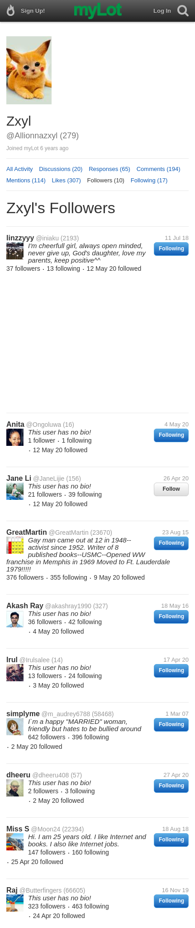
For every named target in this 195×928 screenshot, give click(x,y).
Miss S (17, 829)
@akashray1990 (68, 606)
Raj (12, 890)
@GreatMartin (69, 532)
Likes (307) (66, 180)
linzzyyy (20, 238)
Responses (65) (109, 169)
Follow (171, 489)
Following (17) (149, 180)
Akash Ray (24, 606)
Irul (12, 660)
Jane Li (18, 478)
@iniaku (47, 238)
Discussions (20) (60, 169)
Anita (15, 424)
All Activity (19, 169)
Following (171, 248)
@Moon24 (45, 829)
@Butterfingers (40, 890)
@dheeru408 (50, 775)
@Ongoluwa (43, 424)
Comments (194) (159, 169)
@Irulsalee (34, 660)
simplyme (23, 714)
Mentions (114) (26, 180)
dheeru (18, 775)
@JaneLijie (48, 478)
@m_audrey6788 (66, 714)
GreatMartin (26, 532)
